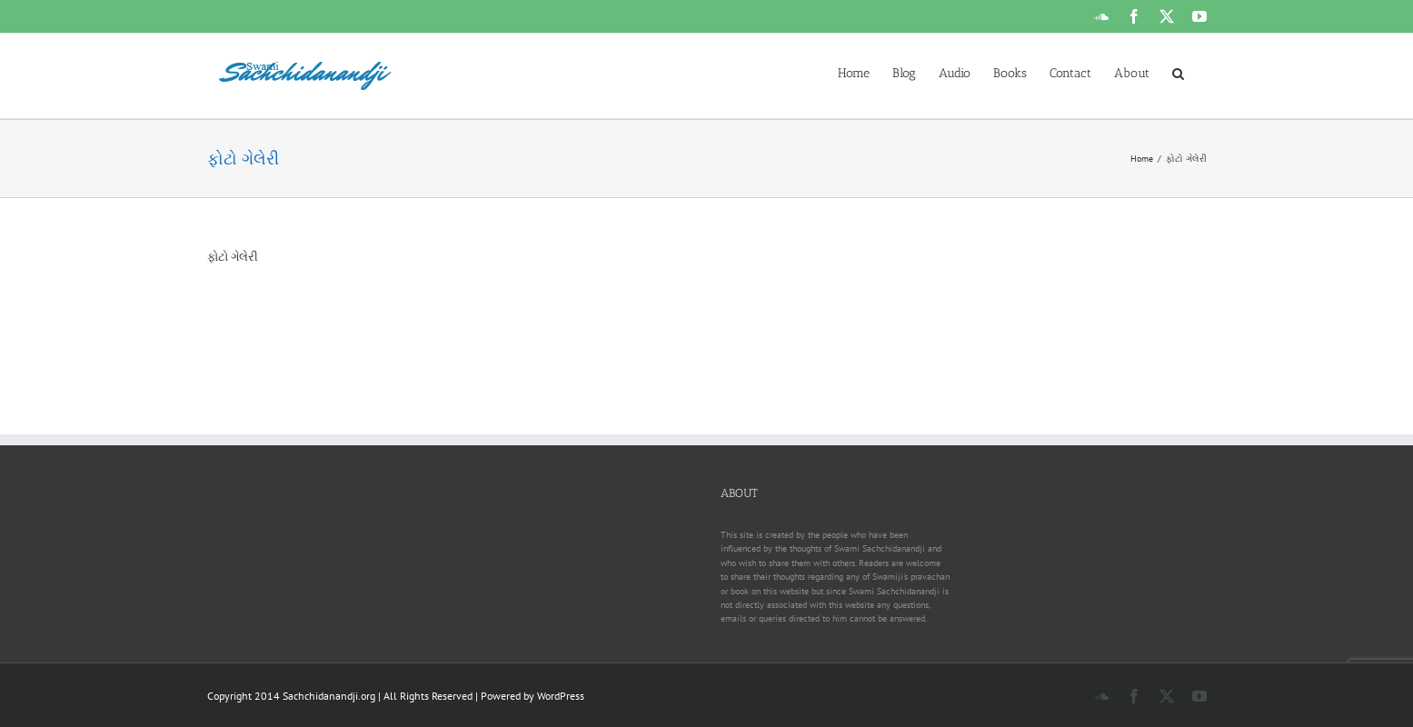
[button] (1178, 72)
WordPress (560, 695)
